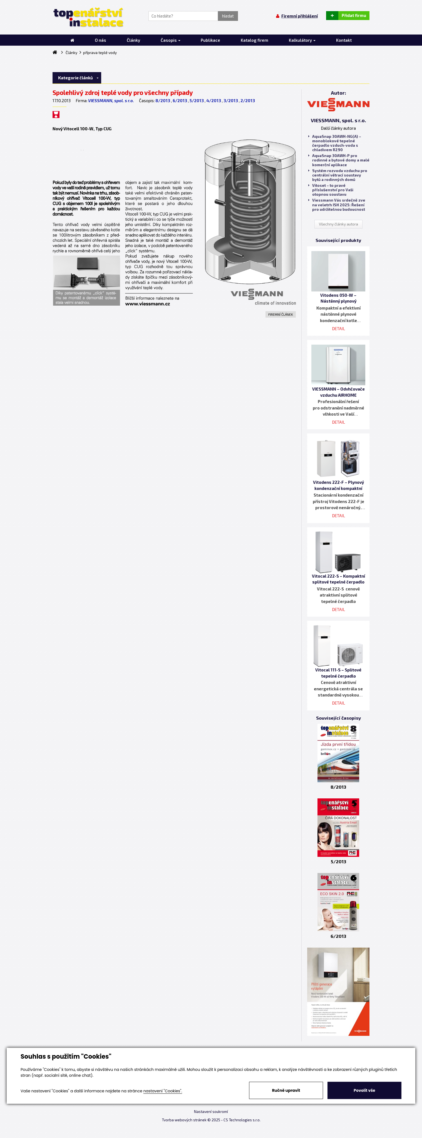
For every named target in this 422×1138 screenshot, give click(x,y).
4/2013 (213, 100)
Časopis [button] (170, 40)
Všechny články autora (338, 224)
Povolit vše (364, 1090)
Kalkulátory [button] (302, 40)
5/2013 (197, 100)
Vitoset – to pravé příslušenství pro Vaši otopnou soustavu (330, 190)
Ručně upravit (286, 1090)
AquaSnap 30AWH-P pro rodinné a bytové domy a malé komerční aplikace (338, 160)
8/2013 (162, 100)
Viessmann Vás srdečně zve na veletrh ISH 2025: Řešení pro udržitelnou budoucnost (336, 204)
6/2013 (180, 100)
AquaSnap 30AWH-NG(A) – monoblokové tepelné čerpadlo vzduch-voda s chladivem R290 (334, 143)
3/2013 (231, 100)
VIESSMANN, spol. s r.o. (111, 100)
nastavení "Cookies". (162, 1091)
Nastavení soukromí (211, 1111)
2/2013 (247, 100)
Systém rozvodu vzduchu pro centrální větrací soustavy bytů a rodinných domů (337, 175)
